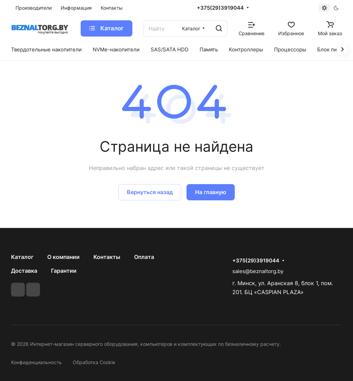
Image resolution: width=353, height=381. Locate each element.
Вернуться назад (150, 192)
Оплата (144, 256)
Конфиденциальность (36, 362)
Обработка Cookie (94, 362)
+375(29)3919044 (220, 8)
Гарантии (64, 270)
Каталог (22, 256)
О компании (63, 256)
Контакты (106, 256)
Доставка (24, 270)
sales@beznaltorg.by (257, 271)
